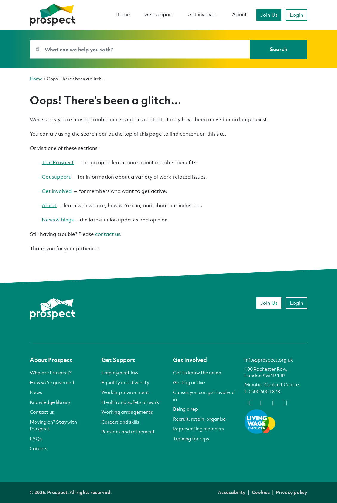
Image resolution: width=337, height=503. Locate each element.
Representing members (198, 428)
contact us (107, 233)
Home (122, 14)
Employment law (119, 372)
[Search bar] (140, 49)
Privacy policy (291, 492)
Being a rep (185, 409)
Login (296, 14)
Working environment (125, 392)
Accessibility (231, 492)
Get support (158, 14)
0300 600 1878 (264, 391)
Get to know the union (197, 372)
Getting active (189, 382)
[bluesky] (261, 402)
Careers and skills (120, 422)
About (239, 14)
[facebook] (249, 402)
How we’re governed (52, 382)
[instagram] (285, 402)
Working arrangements (127, 412)
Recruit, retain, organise (199, 419)
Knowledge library (50, 402)
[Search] (278, 49)
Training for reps (191, 438)
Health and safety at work (130, 402)
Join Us (268, 14)
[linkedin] (273, 402)
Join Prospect (58, 162)
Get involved (203, 14)
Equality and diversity (125, 382)
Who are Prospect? (51, 372)
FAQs (36, 438)
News (36, 392)
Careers (38, 448)
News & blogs (58, 219)
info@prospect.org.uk (269, 359)
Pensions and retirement (128, 431)
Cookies (261, 492)
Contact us (42, 412)
